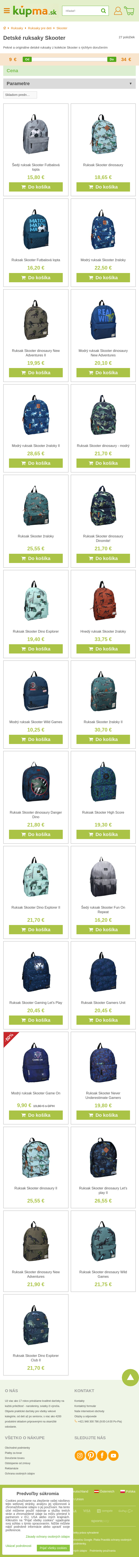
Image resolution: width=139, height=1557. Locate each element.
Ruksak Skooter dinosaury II (35, 1188)
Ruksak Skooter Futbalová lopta (36, 260)
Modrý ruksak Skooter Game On (35, 1093)
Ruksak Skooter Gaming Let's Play (35, 1003)
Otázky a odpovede (86, 1416)
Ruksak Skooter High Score (103, 812)
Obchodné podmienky (17, 1447)
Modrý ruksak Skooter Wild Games (35, 722)
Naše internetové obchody (89, 1411)
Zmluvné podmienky (74, 1543)
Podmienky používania (103, 1550)
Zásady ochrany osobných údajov (48, 1536)
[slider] (27, 59)
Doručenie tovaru (14, 1458)
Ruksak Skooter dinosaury (103, 165)
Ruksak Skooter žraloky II (103, 722)
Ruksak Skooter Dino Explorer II (35, 907)
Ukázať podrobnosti (18, 1546)
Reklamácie (11, 1468)
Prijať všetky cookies (53, 1548)
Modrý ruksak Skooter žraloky (103, 260)
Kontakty (80, 1400)
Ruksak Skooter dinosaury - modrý (103, 446)
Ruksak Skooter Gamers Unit (103, 1003)
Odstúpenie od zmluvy (17, 1463)
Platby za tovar (13, 1452)
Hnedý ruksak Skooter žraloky (103, 631)
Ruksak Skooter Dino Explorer (36, 631)
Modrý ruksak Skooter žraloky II (36, 446)
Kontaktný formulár (85, 1406)
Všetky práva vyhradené (85, 1532)
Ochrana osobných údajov (20, 1473)
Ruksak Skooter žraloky (36, 536)
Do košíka (35, 187)
